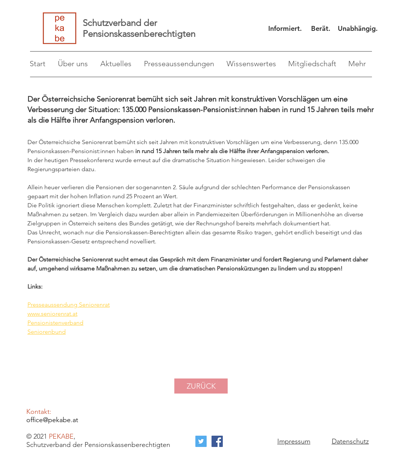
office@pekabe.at (52, 420)
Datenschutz (350, 441)
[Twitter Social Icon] (201, 441)
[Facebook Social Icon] (217, 441)
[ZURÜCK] (201, 386)
